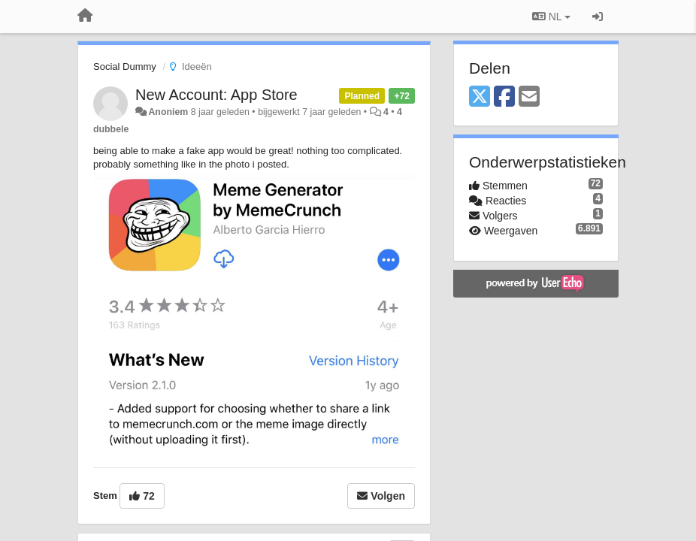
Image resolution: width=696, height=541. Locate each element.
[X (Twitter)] (479, 97)
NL (551, 17)
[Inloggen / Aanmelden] (597, 16)
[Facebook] (504, 97)
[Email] (529, 97)
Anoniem (168, 112)
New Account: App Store (216, 94)
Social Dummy (124, 66)
